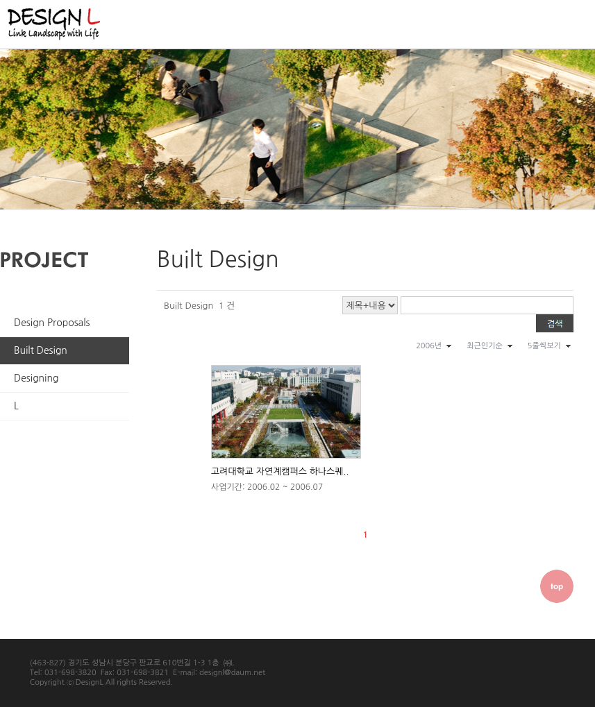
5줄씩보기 (544, 346)
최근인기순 (485, 346)
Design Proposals (52, 322)
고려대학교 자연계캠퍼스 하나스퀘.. (280, 471)
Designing (36, 378)
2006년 (429, 346)
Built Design (40, 350)
